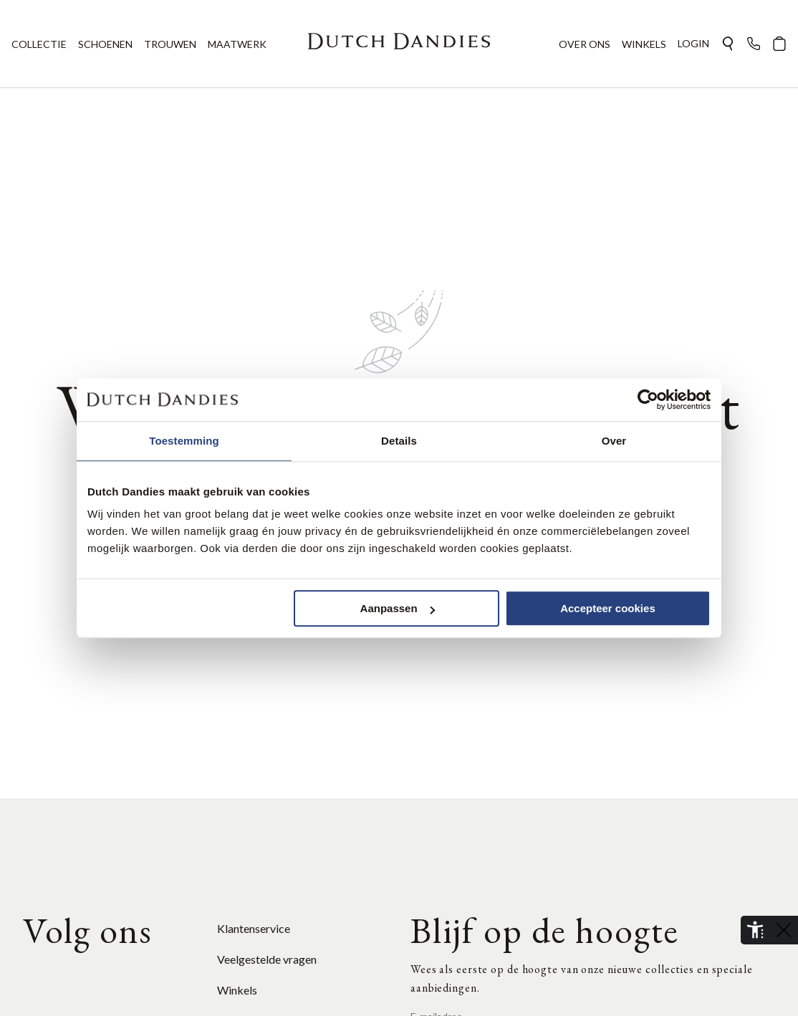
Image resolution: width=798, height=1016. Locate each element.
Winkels (237, 990)
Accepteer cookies (607, 608)
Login (693, 43)
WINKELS (644, 44)
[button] (728, 44)
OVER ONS (584, 44)
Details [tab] (399, 441)
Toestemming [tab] (184, 441)
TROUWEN (170, 44)
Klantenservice (253, 928)
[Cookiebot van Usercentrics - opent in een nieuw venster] (648, 399)
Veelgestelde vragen (267, 959)
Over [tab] (614, 441)
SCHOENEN (105, 44)
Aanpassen (397, 608)
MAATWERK (237, 44)
